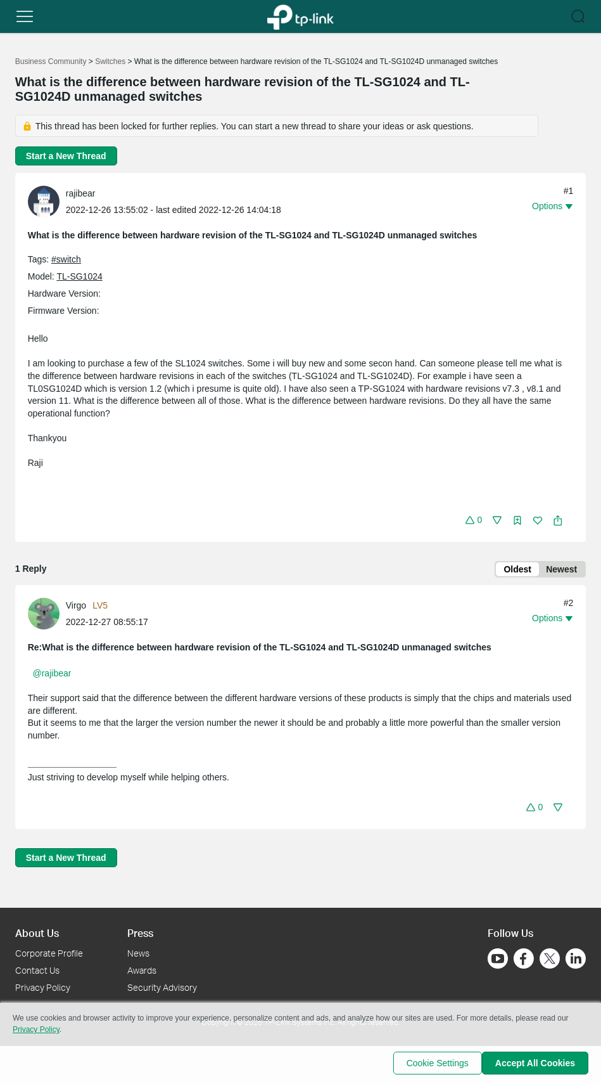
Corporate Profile (49, 953)
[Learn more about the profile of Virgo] (47, 615)
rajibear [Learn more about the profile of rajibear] (81, 193)
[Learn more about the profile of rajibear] (47, 201)
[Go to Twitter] (550, 960)
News (138, 953)
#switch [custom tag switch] (66, 259)
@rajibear (52, 676)
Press (140, 932)
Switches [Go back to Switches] (110, 61)
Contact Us (37, 970)
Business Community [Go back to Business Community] (51, 61)
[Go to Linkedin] (576, 959)
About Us (37, 932)
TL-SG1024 (79, 276)
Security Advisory (162, 987)
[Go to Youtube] (498, 959)
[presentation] (44, 201)
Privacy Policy (42, 987)
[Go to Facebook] (524, 959)
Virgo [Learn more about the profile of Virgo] (76, 608)
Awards (141, 970)
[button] (24, 16)
